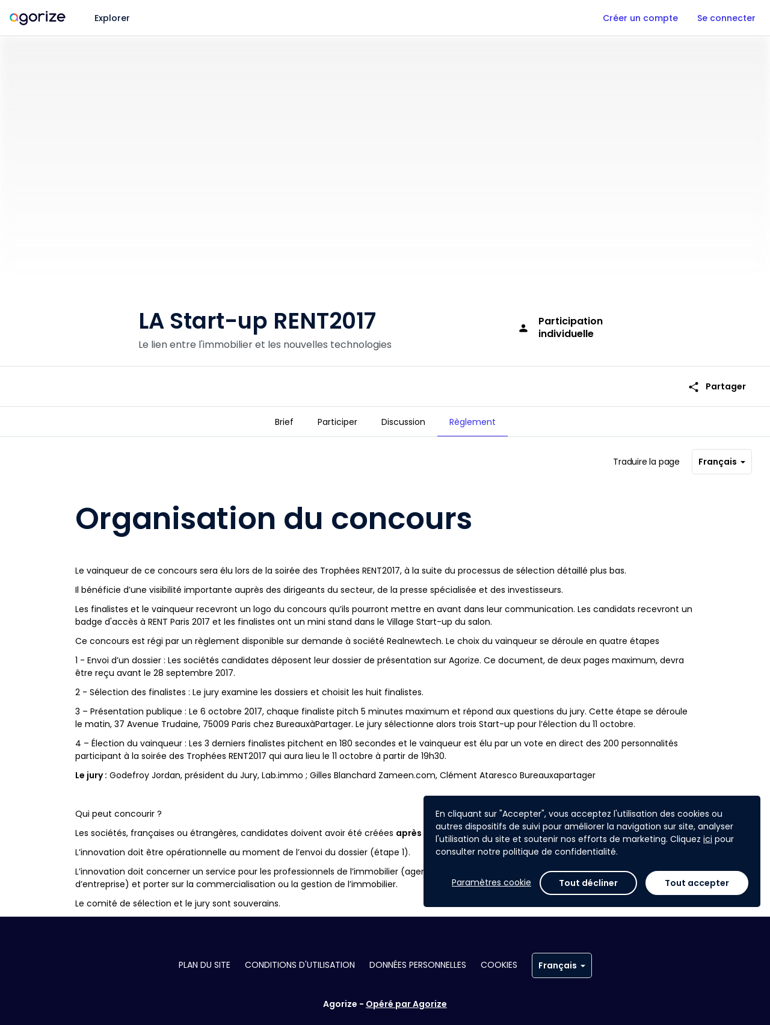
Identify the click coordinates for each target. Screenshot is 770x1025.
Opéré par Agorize (406, 1004)
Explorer (112, 18)
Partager (717, 378)
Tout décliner (588, 883)
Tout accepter (697, 883)
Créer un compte (640, 18)
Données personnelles (417, 965)
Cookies (499, 965)
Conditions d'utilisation (300, 965)
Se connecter (726, 18)
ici (707, 839)
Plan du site (204, 965)
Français (721, 457)
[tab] (284, 422)
